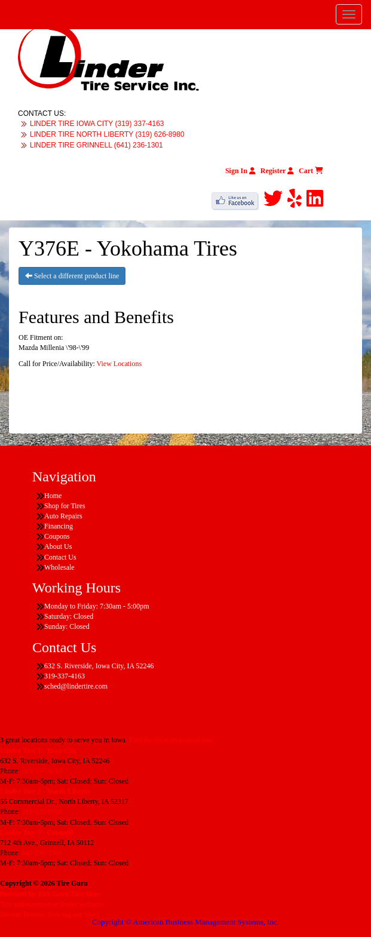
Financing (58, 526)
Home (53, 495)
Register (277, 171)
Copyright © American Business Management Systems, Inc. (185, 921)
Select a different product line (72, 276)
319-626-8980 (42, 811)
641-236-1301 (42, 853)
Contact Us (60, 557)
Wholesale (59, 567)
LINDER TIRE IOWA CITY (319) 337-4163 (97, 123)
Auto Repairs (63, 516)
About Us (58, 546)
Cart (311, 171)
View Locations (119, 364)
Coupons (57, 536)
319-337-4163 (42, 771)
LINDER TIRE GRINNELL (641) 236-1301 (96, 145)
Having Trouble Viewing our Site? (49, 914)
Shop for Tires (64, 506)
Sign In (240, 171)
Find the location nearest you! (171, 740)
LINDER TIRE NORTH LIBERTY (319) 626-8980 (107, 134)
